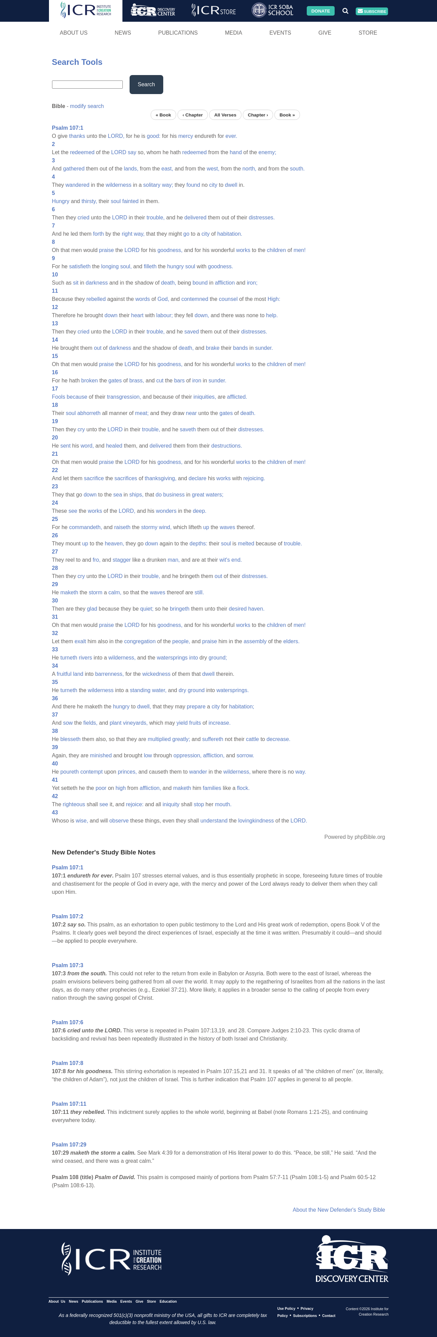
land (78, 674)
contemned (194, 299)
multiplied (159, 739)
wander (198, 772)
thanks (77, 136)
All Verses (225, 114)
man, (174, 560)
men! (299, 250)
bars (179, 380)
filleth (150, 266)
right (127, 234)
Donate (320, 10)
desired (238, 609)
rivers (85, 658)
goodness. (220, 266)
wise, (82, 821)
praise (106, 250)
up (206, 527)
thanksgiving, (161, 478)
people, (181, 641)
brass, (136, 380)
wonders (166, 511)
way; (167, 185)
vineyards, (135, 723)
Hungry (61, 201)
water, (159, 690)
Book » (287, 114)
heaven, (114, 543)
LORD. (298, 821)
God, (163, 299)
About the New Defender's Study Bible (339, 1210)
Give (324, 33)
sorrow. (245, 755)
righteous (74, 804)
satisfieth (79, 266)
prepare (196, 706)
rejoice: (135, 804)
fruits (195, 723)
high (121, 788)
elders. (291, 641)
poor (101, 788)
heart (137, 315)
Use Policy (286, 1308)
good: (154, 136)
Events (280, 33)
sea (117, 495)
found (193, 185)
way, (139, 234)
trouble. (293, 543)
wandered (77, 185)
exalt (80, 641)
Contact (328, 1316)
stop (199, 804)
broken (89, 380)
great (198, 495)
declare (197, 478)
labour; (164, 315)
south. (297, 168)
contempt (91, 772)
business (174, 495)
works (243, 250)
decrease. (278, 739)
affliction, (213, 755)
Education (168, 1301)
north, (249, 168)
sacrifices (126, 478)
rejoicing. (254, 478)
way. (301, 772)
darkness (97, 283)
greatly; (181, 739)
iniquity (171, 804)
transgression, (124, 397)
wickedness (156, 674)
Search (146, 84)
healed (114, 446)
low (148, 755)
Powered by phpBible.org (354, 837)
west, (213, 168)
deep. (199, 511)
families (212, 788)
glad (92, 609)
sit (76, 283)
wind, (165, 527)
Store (367, 33)
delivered (195, 217)
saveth (188, 429)
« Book (163, 114)
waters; (214, 495)
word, (87, 446)
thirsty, (89, 201)
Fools (58, 397)
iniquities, (205, 397)
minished (101, 755)
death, (168, 283)
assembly (255, 641)
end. (236, 560)
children (276, 250)
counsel (228, 299)
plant (115, 723)
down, (202, 315)
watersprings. (232, 690)
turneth (68, 658)
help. (272, 315)
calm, (114, 592)
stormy (149, 527)
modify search (87, 106)
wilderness (119, 185)
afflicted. (237, 397)
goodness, (170, 250)
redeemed (82, 152)
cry (81, 429)
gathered (73, 168)
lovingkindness (256, 821)
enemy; (267, 152)
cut (159, 380)
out (97, 348)
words (142, 299)
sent (65, 446)
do (159, 495)
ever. (231, 136)
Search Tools (77, 62)
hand (236, 152)
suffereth (212, 739)
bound (200, 283)
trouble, (156, 217)
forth (98, 234)
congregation (140, 641)
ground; (217, 658)
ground (196, 690)
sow (67, 723)
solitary (152, 185)
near (191, 413)
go (186, 234)
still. (199, 592)
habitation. (229, 234)
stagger (122, 560)
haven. (256, 609)
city (213, 185)
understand (214, 821)
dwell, (144, 706)
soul (116, 201)
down (110, 315)
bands (240, 348)
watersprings (172, 658)
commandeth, (85, 527)
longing (110, 266)
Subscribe (372, 11)
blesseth (70, 739)
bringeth (179, 609)
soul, (126, 266)
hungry (175, 266)
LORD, (116, 136)
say (132, 152)
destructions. (226, 446)
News (123, 33)
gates (115, 380)
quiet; (146, 609)
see (72, 511)
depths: (198, 543)
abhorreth (89, 413)
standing (140, 690)
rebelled (96, 299)
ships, (136, 495)
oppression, (187, 755)
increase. (219, 723)
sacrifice (94, 478)
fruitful (64, 674)
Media (233, 33)
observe (119, 821)
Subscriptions (305, 1316)
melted (246, 543)
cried (83, 217)
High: (274, 299)
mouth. (223, 804)
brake (212, 348)
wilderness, (122, 658)
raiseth (122, 527)
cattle (252, 739)
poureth (69, 772)
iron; (252, 283)
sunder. (264, 348)
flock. (243, 788)
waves (227, 527)
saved (191, 332)
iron (196, 380)
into (193, 658)
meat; (142, 413)
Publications (178, 33)
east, (167, 168)
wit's (224, 560)
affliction (225, 283)
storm (95, 592)
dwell (231, 185)
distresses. (262, 217)
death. (247, 413)
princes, (127, 772)
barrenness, (109, 674)
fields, (90, 723)
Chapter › (258, 114)
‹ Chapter (193, 114)
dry (182, 690)
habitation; (241, 706)
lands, (131, 168)
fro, (97, 560)
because (77, 397)
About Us (74, 33)
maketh (69, 592)
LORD (118, 152)
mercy (185, 136)
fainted (130, 201)
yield (182, 723)
